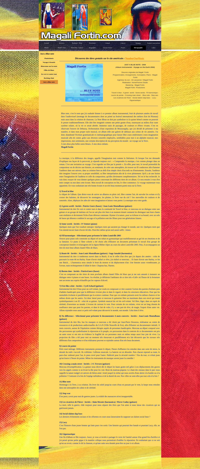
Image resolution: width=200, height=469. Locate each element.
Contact (107, 43)
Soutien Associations (153, 43)
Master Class (62, 48)
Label (153, 48)
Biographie (92, 48)
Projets (123, 48)
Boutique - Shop (77, 43)
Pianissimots (49, 58)
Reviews (61, 43)
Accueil (46, 43)
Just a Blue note (49, 82)
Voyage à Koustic (49, 62)
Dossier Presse (107, 48)
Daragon (138, 43)
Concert (123, 43)
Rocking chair (49, 78)
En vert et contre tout (49, 74)
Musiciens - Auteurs (77, 48)
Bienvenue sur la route (49, 66)
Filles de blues (49, 70)
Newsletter (92, 43)
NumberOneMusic (134, 58)
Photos (46, 48)
